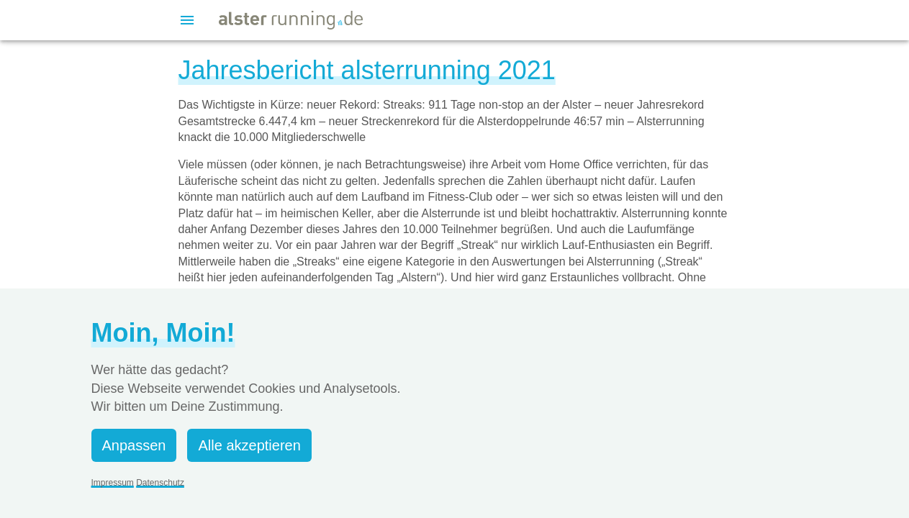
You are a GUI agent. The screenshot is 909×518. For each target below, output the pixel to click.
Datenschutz (160, 483)
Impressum (112, 483)
